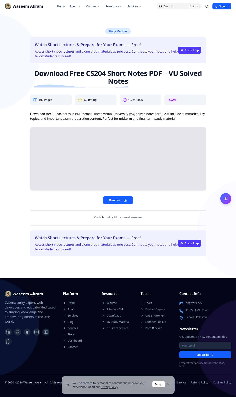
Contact (70, 347)
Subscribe (205, 355)
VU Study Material (115, 322)
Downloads (111, 315)
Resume (109, 303)
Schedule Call (113, 309)
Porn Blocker (151, 328)
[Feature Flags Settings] (225, 198)
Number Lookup (153, 322)
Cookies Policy (222, 382)
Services (134, 6)
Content (93, 6)
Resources (113, 6)
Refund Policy (199, 382)
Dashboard (72, 340)
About (75, 6)
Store (69, 334)
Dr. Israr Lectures (115, 328)
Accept (158, 384)
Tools (146, 303)
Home (61, 6)
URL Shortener (152, 315)
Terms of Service (175, 382)
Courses (70, 328)
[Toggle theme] (206, 6)
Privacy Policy (109, 387)
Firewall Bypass (152, 309)
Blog (68, 322)
